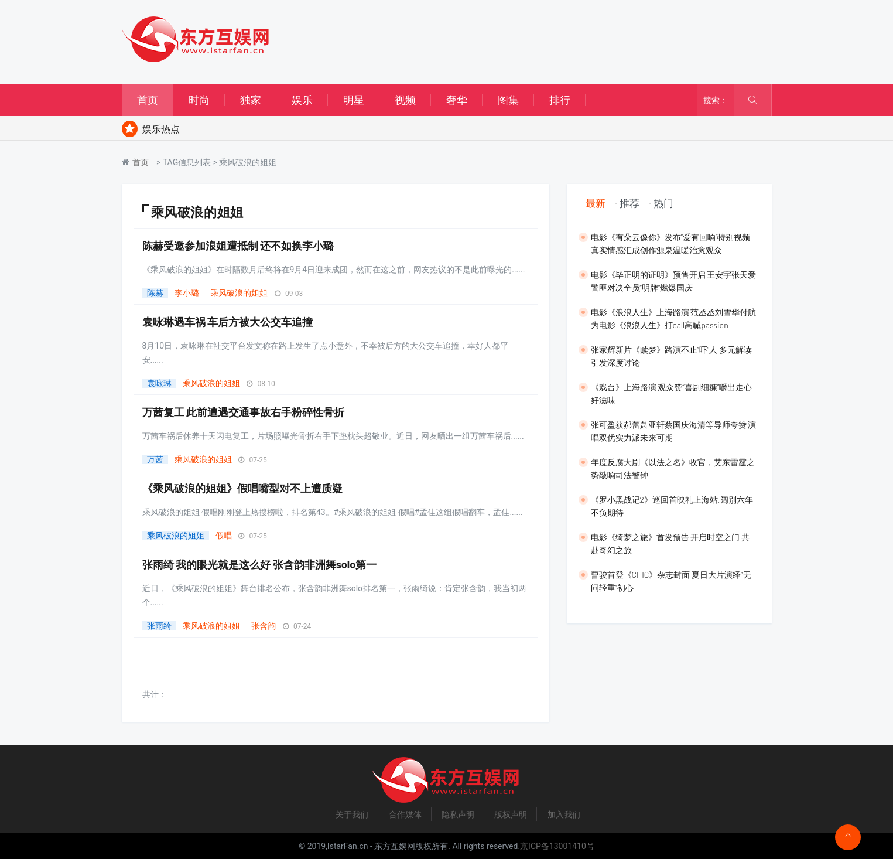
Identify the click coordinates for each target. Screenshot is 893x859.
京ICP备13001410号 (557, 846)
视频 (405, 100)
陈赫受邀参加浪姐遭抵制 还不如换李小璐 (238, 245)
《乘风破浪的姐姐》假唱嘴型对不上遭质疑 (242, 488)
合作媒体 (405, 814)
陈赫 (155, 293)
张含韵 (263, 625)
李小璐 (187, 293)
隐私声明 (458, 814)
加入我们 (564, 814)
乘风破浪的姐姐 (239, 293)
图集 (508, 100)
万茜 (155, 459)
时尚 (199, 100)
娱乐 (302, 100)
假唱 (223, 535)
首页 (147, 100)
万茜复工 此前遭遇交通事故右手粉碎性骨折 (243, 411)
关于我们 (352, 814)
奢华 (456, 100)
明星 (353, 100)
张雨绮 (159, 625)
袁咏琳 (159, 383)
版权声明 (510, 814)
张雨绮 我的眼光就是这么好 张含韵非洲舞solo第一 (259, 564)
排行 (559, 100)
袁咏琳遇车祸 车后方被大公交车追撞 (227, 321)
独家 (250, 100)
